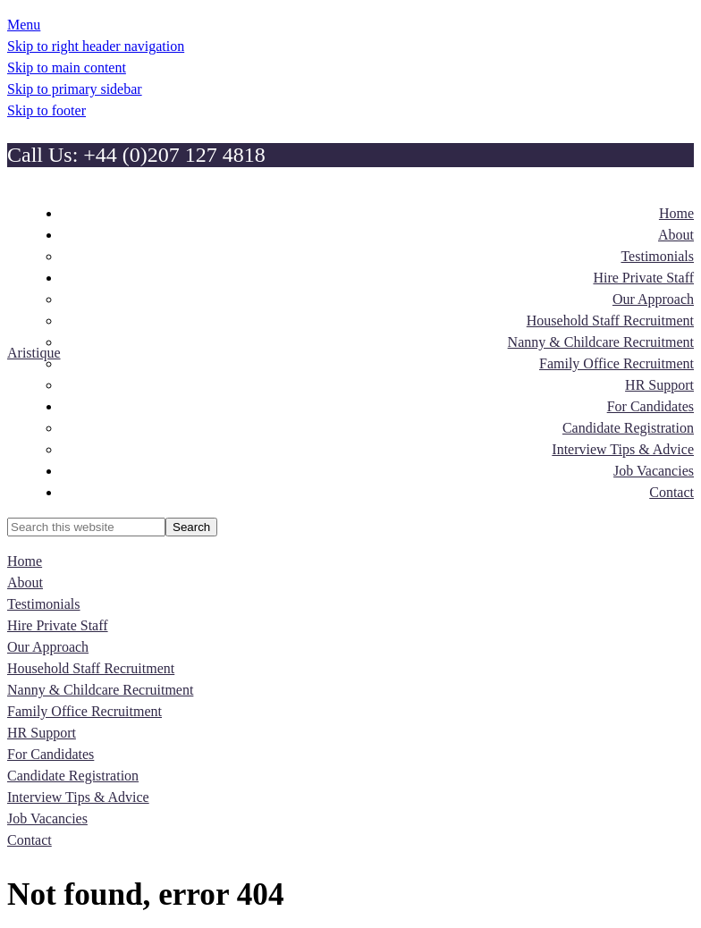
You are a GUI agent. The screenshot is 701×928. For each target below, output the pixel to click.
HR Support (41, 732)
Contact (29, 840)
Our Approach (48, 646)
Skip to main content (66, 67)
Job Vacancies (47, 818)
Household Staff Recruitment (90, 668)
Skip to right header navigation (95, 46)
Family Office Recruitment (84, 711)
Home (24, 561)
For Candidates (50, 754)
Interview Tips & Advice (78, 797)
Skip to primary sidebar (74, 89)
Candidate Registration (73, 775)
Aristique (34, 352)
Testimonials (43, 604)
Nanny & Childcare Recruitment (100, 689)
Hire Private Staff (57, 625)
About (25, 582)
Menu (23, 24)
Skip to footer (46, 110)
